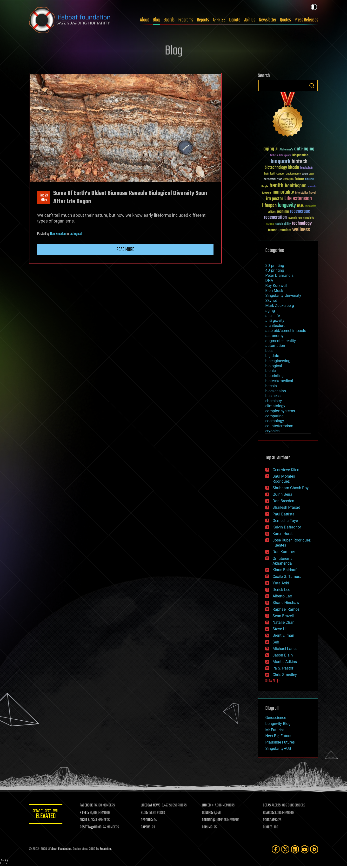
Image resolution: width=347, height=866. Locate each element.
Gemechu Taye (285, 520)
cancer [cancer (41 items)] (280, 174)
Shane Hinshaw (286, 602)
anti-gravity (274, 320)
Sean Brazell (283, 616)
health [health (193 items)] (276, 185)
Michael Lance (285, 648)
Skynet (271, 300)
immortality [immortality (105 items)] (283, 192)
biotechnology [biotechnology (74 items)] (276, 167)
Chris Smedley (285, 674)
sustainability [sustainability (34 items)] (283, 224)
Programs (185, 20)
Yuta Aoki (281, 583)
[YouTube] (304, 849)
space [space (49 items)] (270, 224)
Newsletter (267, 20)
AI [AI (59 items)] (276, 149)
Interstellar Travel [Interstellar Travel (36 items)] (305, 193)
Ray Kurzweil (276, 285)
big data (272, 355)
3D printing (274, 265)
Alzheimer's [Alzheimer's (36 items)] (286, 150)
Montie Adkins (285, 661)
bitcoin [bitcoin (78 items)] (293, 167)
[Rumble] (314, 849)
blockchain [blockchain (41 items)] (306, 168)
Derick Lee (281, 589)
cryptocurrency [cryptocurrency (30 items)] (293, 174)
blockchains (275, 391)
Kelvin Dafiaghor (287, 527)
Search (312, 85)
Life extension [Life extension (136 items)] (298, 199)
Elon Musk (274, 290)
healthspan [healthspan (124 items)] (296, 186)
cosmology (274, 421)
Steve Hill (280, 629)
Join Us (249, 20)
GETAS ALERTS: (272, 805)
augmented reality (280, 340)
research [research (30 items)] (292, 218)
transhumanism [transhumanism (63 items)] (279, 230)
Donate (234, 20)
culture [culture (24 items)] (305, 174)
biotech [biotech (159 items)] (299, 161)
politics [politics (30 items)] (272, 212)
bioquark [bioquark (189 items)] (280, 161)
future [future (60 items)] (299, 179)
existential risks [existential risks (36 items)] (273, 179)
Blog (156, 20)
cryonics (272, 431)
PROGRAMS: (270, 820)
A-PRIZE (219, 20)
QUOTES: (268, 827)
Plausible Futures (280, 742)
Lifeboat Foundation (59, 849)
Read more (125, 249)
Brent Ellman (283, 635)
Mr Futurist (274, 730)
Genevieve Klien (286, 469)
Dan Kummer (284, 551)
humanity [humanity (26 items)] (312, 186)
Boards (169, 20)
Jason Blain (283, 655)
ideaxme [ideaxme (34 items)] (266, 193)
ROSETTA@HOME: (91, 827)
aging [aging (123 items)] (268, 149)
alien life (272, 315)
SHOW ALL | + (272, 681)
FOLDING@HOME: (213, 820)
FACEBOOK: (87, 805)
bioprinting (274, 375)
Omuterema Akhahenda (283, 561)
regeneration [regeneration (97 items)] (275, 217)
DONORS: (207, 813)
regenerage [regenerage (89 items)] (300, 211)
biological (76, 234)
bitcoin (271, 386)
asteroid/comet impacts (285, 330)
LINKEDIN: (208, 805)
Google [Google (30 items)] (264, 186)
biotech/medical (279, 381)
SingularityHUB (278, 748)
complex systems (280, 411)
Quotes (285, 20)
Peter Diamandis (279, 275)
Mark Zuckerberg (279, 305)
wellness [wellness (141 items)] (301, 230)
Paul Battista (283, 514)
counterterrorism (279, 426)
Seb (276, 642)
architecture (275, 325)
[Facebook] (276, 849)
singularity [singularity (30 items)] (308, 218)
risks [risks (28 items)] (300, 217)
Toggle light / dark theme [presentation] (314, 7)
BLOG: (144, 813)
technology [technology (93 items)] (302, 223)
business (272, 395)
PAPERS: (146, 827)
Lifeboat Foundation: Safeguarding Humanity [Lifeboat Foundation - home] (70, 20)
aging (270, 310)
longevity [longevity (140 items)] (287, 205)
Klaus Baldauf (285, 570)
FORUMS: (207, 827)
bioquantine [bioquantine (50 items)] (300, 155)
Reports (203, 20)
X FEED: (84, 813)
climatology (275, 406)
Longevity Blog (278, 723)
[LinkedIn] (295, 849)
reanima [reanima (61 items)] (283, 211)
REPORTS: (147, 820)
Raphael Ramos (286, 609)
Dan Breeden (58, 234)
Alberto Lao (282, 596)
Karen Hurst (283, 533)
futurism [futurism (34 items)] (309, 179)
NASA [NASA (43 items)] (300, 206)
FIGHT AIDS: (87, 820)
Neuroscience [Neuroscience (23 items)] (310, 206)
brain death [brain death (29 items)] (269, 174)
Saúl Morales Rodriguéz (284, 479)
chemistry (273, 401)
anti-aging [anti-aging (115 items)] (304, 149)
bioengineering (277, 361)
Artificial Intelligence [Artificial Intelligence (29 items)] (280, 155)
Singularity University (283, 295)
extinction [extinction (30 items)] (288, 179)
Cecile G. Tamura (287, 576)
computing (274, 416)
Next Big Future (278, 736)
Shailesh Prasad (286, 507)
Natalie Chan (283, 622)
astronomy (274, 335)
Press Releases (306, 20)
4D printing (274, 270)
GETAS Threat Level (46, 814)
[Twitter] (285, 849)
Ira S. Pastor (283, 668)
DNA (269, 280)
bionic (270, 370)
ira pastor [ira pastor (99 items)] (274, 199)
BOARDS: (268, 813)
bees (269, 350)
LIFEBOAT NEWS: (151, 805)
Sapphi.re (105, 849)
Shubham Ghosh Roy (291, 488)
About (144, 20)
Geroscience (275, 717)
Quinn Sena (282, 494)
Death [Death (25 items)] (311, 174)
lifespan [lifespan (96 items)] (269, 205)
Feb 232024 (44, 197)
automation (275, 345)
